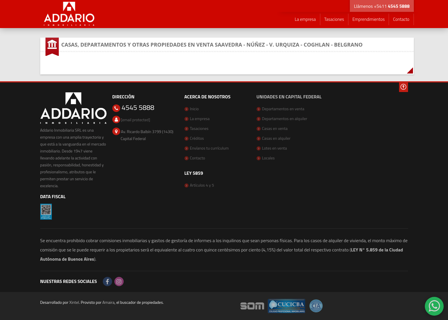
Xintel (74, 302)
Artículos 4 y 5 (202, 185)
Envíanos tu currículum (209, 148)
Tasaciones (334, 19)
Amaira (108, 302)
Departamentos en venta (283, 109)
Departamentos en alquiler (284, 118)
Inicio (194, 109)
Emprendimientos (368, 19)
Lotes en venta (274, 148)
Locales (268, 158)
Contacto (401, 19)
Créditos (197, 138)
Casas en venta (275, 128)
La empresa (305, 19)
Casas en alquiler (276, 138)
